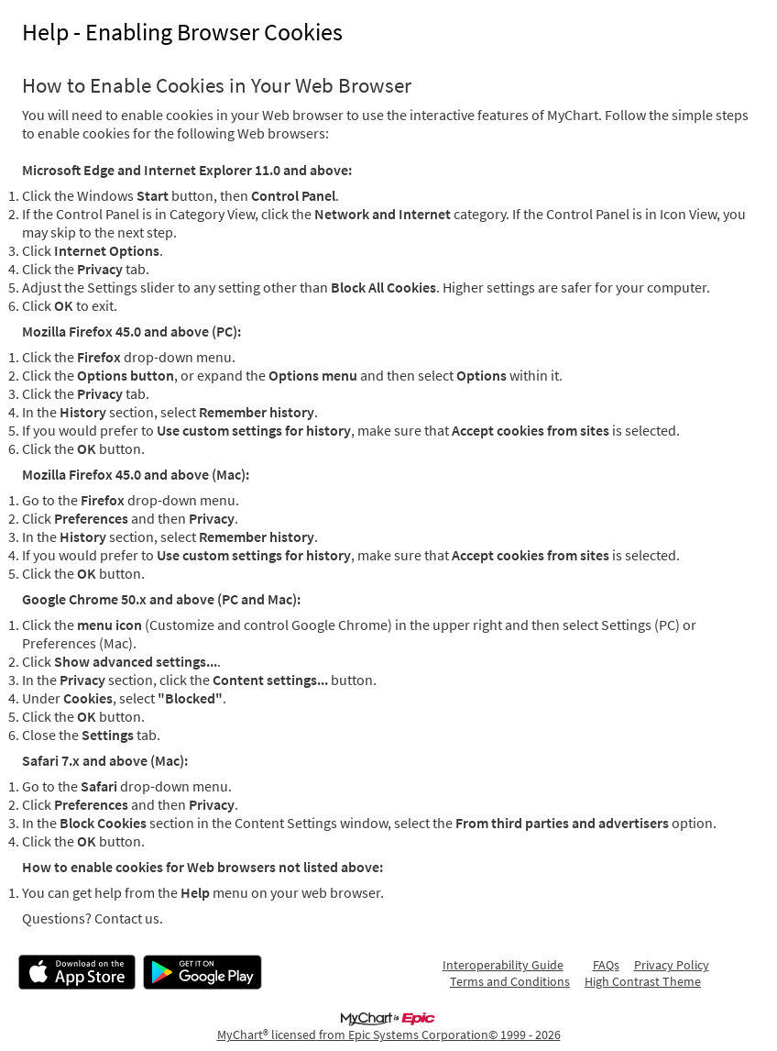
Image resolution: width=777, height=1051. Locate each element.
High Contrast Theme (643, 981)
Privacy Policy (671, 965)
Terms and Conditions (510, 981)
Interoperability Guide (503, 965)
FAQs (606, 965)
